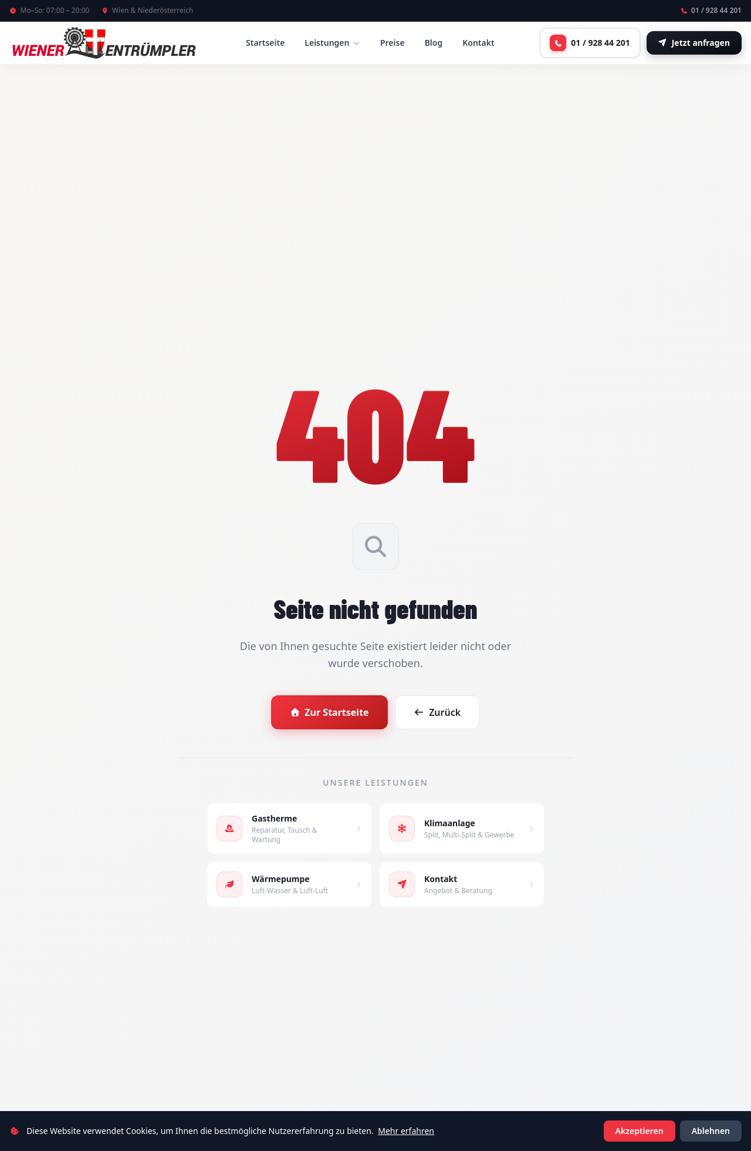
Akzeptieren (639, 1130)
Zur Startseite (329, 712)
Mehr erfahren (406, 1130)
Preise (392, 42)
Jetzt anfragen (694, 42)
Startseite (265, 42)
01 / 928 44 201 (711, 10)
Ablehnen (711, 1130)
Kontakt (478, 42)
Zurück (437, 712)
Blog (434, 42)
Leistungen (332, 42)
